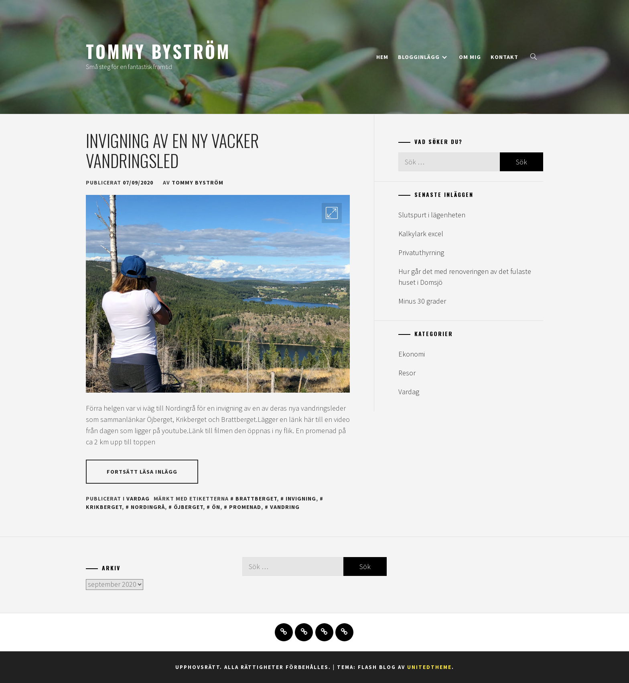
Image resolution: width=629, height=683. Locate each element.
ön (216, 507)
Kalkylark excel (420, 233)
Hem (382, 57)
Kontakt (504, 57)
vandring (285, 507)
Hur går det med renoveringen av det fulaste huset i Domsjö (464, 277)
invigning (301, 498)
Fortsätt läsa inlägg (142, 471)
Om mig (470, 57)
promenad (245, 507)
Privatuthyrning (421, 252)
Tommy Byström (158, 51)
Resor (407, 372)
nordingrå (148, 507)
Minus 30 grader (422, 301)
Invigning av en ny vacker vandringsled (172, 150)
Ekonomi (411, 354)
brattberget (256, 498)
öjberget (188, 507)
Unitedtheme (429, 667)
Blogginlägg (422, 57)
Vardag (138, 498)
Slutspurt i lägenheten (431, 214)
